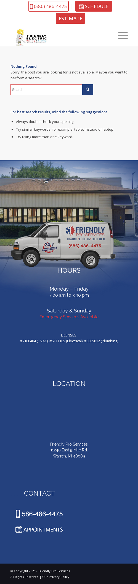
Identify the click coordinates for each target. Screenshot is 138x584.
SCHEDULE (94, 6)
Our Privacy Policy (55, 577)
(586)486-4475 (48, 6)
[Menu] (120, 35)
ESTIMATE (70, 18)
